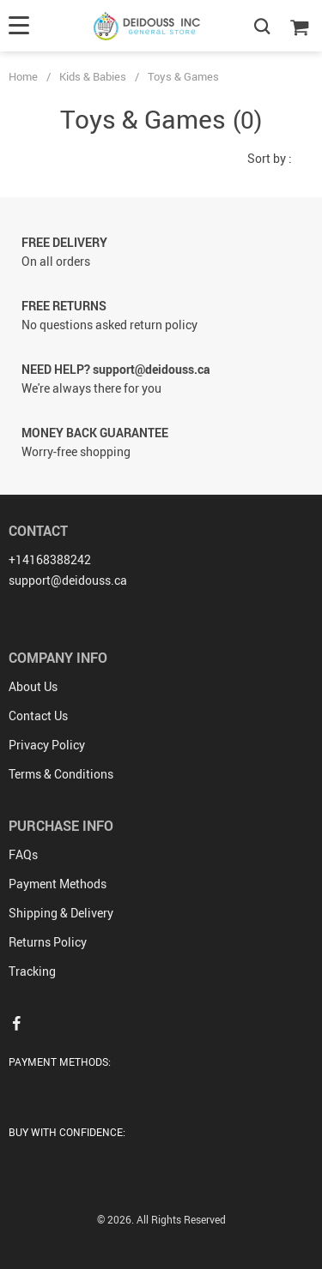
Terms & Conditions (61, 774)
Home (23, 76)
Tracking (32, 971)
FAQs (23, 854)
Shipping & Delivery (61, 913)
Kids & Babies (92, 76)
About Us (33, 686)
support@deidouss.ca (68, 580)
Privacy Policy (47, 745)
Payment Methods (57, 883)
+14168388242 (50, 559)
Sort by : (269, 158)
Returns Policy (48, 942)
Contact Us (38, 715)
